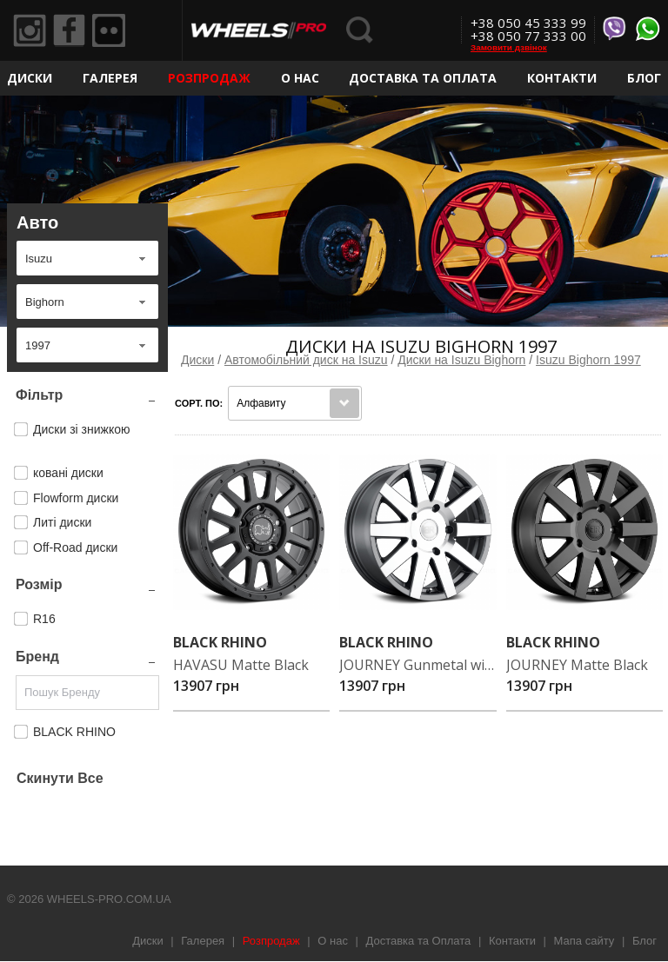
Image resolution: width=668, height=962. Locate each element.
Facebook (72, 31)
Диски (29, 78)
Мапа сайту (584, 940)
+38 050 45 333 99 (528, 22)
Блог (644, 78)
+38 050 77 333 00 (528, 35)
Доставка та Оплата (423, 78)
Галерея (110, 78)
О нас (300, 78)
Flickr (114, 31)
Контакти (562, 78)
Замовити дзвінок (509, 47)
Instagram (30, 31)
